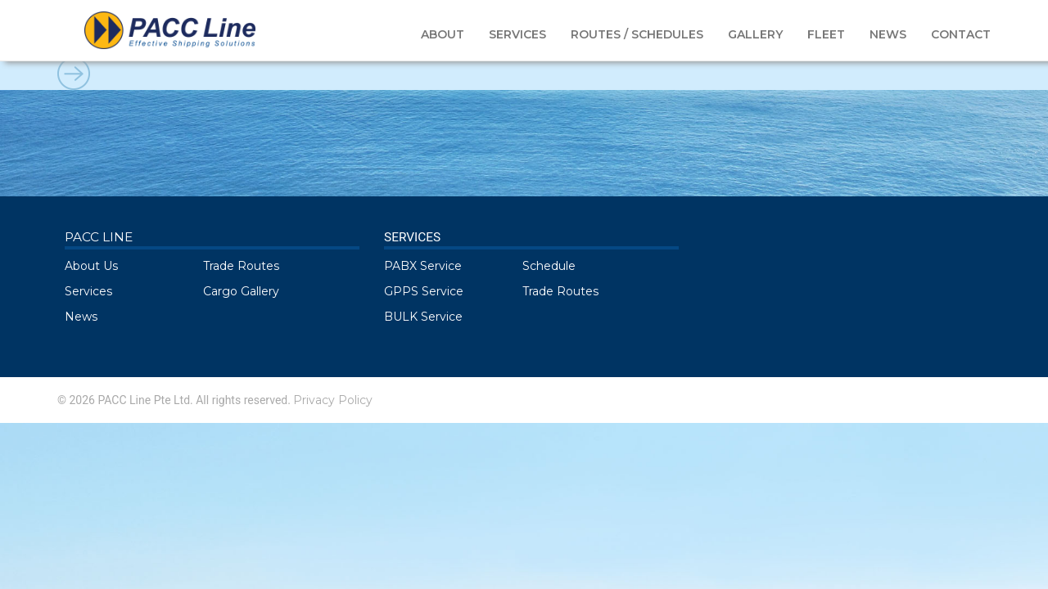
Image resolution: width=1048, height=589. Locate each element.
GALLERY (755, 34)
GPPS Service (423, 291)
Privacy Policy (333, 400)
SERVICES (517, 34)
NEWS (888, 34)
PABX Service (423, 266)
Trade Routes (241, 266)
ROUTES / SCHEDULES (637, 34)
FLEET (826, 34)
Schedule (549, 266)
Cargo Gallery (241, 291)
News (81, 316)
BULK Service (423, 316)
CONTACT (961, 34)
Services (88, 291)
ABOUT (442, 34)
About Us (91, 266)
